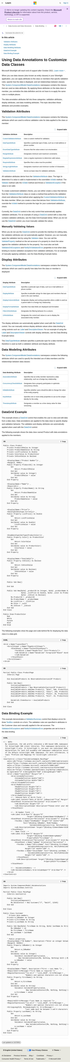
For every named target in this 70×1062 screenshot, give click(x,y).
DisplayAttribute (8, 293)
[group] (35, 535)
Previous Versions (20, 1055)
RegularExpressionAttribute (12, 158)
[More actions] (66, 26)
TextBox (9, 722)
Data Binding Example (11, 53)
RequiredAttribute (9, 162)
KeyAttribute (7, 397)
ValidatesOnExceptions (11, 248)
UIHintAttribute (8, 315)
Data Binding (39, 26)
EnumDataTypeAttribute (11, 149)
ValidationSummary (33, 719)
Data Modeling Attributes (12, 47)
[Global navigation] (2, 3)
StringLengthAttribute (10, 167)
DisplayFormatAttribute (11, 307)
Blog (30, 1055)
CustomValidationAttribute (12, 139)
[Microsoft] (35, 3)
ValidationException (53, 183)
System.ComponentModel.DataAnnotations (22, 85)
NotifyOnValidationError (33, 248)
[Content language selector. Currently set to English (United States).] (13, 1050)
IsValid (53, 180)
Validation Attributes (10, 42)
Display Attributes (10, 45)
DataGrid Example (10, 50)
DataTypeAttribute (9, 143)
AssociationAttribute (10, 377)
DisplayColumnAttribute (11, 300)
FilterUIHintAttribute (10, 311)
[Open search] (60, 3)
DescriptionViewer (36, 329)
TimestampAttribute (9, 403)
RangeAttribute (8, 154)
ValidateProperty (8, 241)
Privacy (49, 1055)
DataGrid (16, 212)
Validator (34, 238)
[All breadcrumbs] (4, 26)
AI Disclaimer (6, 1055)
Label (22, 329)
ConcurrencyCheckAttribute (12, 383)
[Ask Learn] (55, 26)
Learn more (58, 71)
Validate (5, 183)
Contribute (40, 1055)
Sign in (65, 3)
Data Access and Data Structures (20, 26)
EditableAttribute (8, 390)
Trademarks (40, 1059)
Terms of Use (28, 1059)
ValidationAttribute (9, 171)
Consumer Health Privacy (11, 1059)
